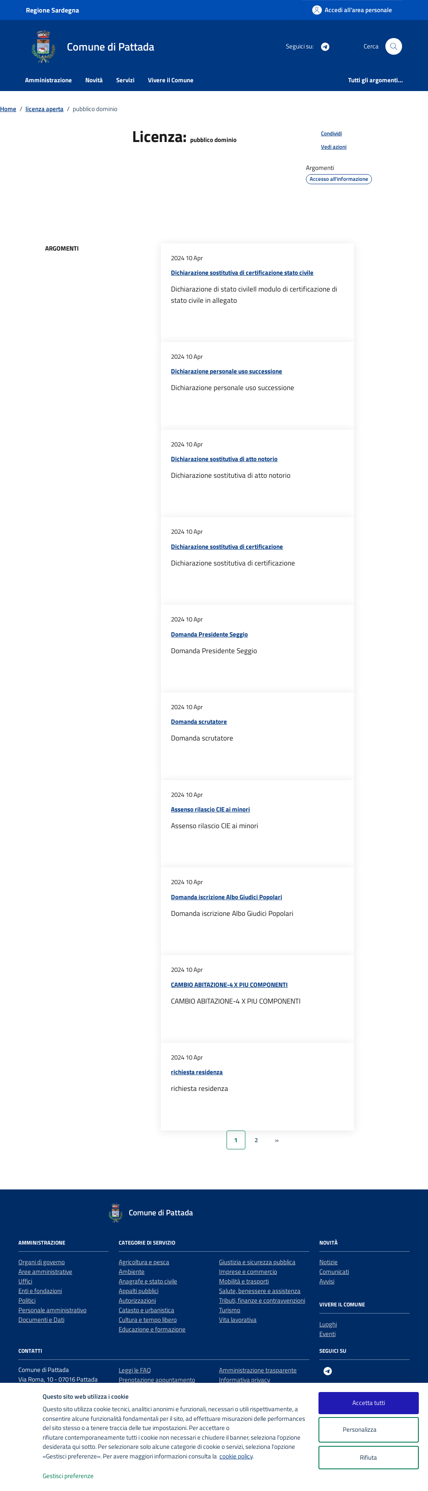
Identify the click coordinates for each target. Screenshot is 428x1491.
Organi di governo (41, 1262)
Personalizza (368, 1429)
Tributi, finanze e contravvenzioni (262, 1300)
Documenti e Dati (41, 1319)
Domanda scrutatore (199, 721)
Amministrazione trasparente (258, 1370)
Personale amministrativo (52, 1310)
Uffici (25, 1281)
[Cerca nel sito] (393, 46)
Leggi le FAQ (135, 1370)
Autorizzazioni (137, 1300)
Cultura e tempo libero (148, 1319)
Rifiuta (368, 1457)
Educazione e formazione (152, 1329)
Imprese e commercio (248, 1271)
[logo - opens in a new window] (21, 1476)
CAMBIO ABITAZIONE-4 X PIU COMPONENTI (229, 984)
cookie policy (235, 1456)
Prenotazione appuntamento (157, 1379)
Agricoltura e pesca (144, 1262)
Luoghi (328, 1324)
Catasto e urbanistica (146, 1310)
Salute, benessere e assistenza (260, 1291)
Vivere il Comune (171, 80)
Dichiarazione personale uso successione (226, 371)
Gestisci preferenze (77, 1476)
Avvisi (326, 1281)
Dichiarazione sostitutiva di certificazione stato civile (242, 272)
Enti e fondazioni (40, 1291)
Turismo (229, 1310)
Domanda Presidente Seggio (209, 634)
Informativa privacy (244, 1379)
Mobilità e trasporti (244, 1281)
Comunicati (334, 1271)
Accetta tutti (368, 1402)
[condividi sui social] (325, 133)
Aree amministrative (45, 1271)
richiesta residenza (197, 1072)
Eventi (327, 1334)
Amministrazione (48, 80)
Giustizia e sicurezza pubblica (257, 1262)
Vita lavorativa (238, 1319)
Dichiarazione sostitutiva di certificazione (227, 546)
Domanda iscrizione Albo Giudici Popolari (226, 897)
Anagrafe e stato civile (148, 1281)
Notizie (328, 1262)
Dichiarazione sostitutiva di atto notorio (224, 459)
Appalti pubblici (138, 1291)
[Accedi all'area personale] (352, 10)
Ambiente (132, 1271)
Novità (94, 80)
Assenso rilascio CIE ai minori (210, 809)
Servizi (125, 80)
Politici (27, 1300)
